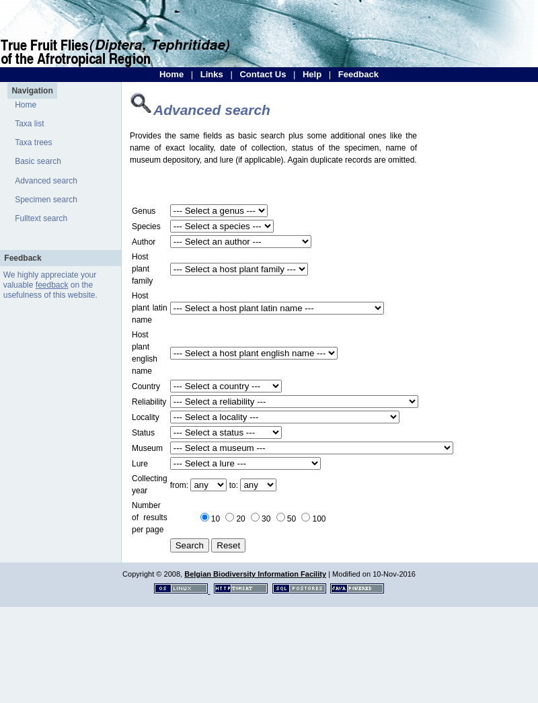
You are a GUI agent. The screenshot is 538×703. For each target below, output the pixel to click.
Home (171, 74)
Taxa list (29, 123)
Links (211, 74)
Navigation (31, 90)
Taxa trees (33, 142)
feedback (52, 285)
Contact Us (262, 74)
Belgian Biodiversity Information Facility (255, 574)
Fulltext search (41, 218)
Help (312, 74)
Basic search (38, 161)
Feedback (358, 74)
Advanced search (46, 180)
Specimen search (46, 199)
